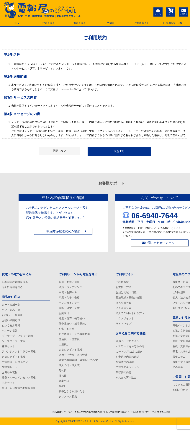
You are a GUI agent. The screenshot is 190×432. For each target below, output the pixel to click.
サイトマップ (123, 326)
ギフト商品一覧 (11, 311)
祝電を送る (48, 23)
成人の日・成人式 (69, 370)
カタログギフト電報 (13, 360)
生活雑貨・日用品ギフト (16, 366)
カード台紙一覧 (11, 305)
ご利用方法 (122, 282)
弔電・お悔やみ (68, 293)
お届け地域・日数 (172, 23)
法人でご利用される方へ (130, 315)
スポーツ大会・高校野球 (73, 359)
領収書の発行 (123, 377)
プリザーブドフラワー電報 (17, 338)
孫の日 (63, 392)
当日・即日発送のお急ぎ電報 (19, 393)
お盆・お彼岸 (66, 331)
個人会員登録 (123, 304)
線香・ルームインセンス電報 (19, 382)
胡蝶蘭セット (9, 371)
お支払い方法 (123, 287)
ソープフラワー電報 (13, 344)
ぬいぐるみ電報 (11, 327)
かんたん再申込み (126, 382)
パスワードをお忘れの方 (130, 349)
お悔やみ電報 (9, 377)
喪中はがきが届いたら (72, 397)
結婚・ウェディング (70, 287)
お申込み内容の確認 (127, 360)
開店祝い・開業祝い (70, 342)
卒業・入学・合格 (69, 298)
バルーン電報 (9, 333)
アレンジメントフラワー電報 (19, 355)
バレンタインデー (69, 304)
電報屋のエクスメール (84, 428)
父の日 (63, 381)
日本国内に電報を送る (15, 282)
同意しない (59, 150)
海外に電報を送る (12, 287)
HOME (17, 23)
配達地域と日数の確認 (129, 298)
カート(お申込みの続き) (129, 355)
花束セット (8, 349)
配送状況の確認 (125, 366)
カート (170, 11)
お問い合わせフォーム (159, 242)
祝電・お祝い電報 (69, 282)
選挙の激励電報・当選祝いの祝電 (78, 365)
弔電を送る (79, 23)
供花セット (8, 388)
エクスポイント (125, 320)
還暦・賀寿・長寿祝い (72, 320)
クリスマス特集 (68, 403)
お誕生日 (64, 315)
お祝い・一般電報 (12, 316)
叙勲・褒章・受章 (69, 309)
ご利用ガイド (141, 23)
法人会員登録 (123, 309)
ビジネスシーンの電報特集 (74, 337)
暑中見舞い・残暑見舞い (73, 326)
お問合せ (183, 11)
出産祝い (64, 348)
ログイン (157, 11)
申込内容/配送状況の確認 (63, 233)
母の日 (63, 376)
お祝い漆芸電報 (11, 322)
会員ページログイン (127, 344)
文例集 (110, 23)
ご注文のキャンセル (127, 371)
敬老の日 (64, 387)
